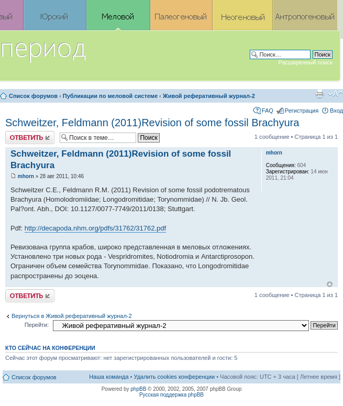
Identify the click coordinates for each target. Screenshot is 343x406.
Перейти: (37, 325)
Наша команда (108, 377)
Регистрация (301, 110)
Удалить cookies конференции (174, 377)
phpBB (138, 389)
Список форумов (33, 96)
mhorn (26, 176)
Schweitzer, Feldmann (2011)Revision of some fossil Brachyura (152, 122)
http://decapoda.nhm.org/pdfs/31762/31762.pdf (95, 228)
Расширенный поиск (305, 62)
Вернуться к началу (330, 284)
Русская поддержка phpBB (171, 395)
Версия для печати (319, 93)
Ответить (29, 137)
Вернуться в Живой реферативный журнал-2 (72, 316)
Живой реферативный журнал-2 (209, 96)
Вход (336, 110)
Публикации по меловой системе (110, 96)
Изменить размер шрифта (335, 93)
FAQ (267, 110)
